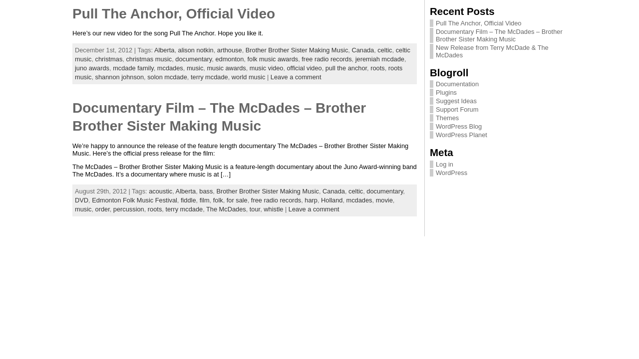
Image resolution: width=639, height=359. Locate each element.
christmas (109, 59)
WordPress (451, 173)
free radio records (326, 59)
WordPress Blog (459, 126)
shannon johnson (119, 77)
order (102, 209)
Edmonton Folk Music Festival (134, 200)
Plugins (446, 92)
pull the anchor (346, 68)
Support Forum (457, 109)
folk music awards (272, 59)
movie (384, 200)
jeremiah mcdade (379, 59)
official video (304, 68)
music (195, 68)
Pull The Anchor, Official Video (173, 13)
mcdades (170, 68)
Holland (331, 200)
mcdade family (133, 68)
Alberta (164, 50)
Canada (362, 50)
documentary (193, 59)
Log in (444, 164)
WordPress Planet (461, 135)
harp (311, 200)
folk (218, 200)
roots (377, 68)
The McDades (226, 209)
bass (206, 191)
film (205, 200)
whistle (273, 209)
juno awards (92, 68)
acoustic (160, 191)
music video (267, 68)
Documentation (457, 84)
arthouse (229, 50)
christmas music (149, 59)
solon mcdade (167, 77)
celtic (384, 50)
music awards (226, 68)
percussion (128, 209)
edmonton (229, 59)
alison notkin (196, 50)
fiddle (188, 200)
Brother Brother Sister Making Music (297, 50)
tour (255, 209)
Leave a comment (296, 77)
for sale (237, 200)
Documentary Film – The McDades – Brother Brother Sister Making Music (499, 35)
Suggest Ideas (456, 101)
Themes (447, 118)
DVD (81, 200)
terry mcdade (209, 77)
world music (249, 77)
